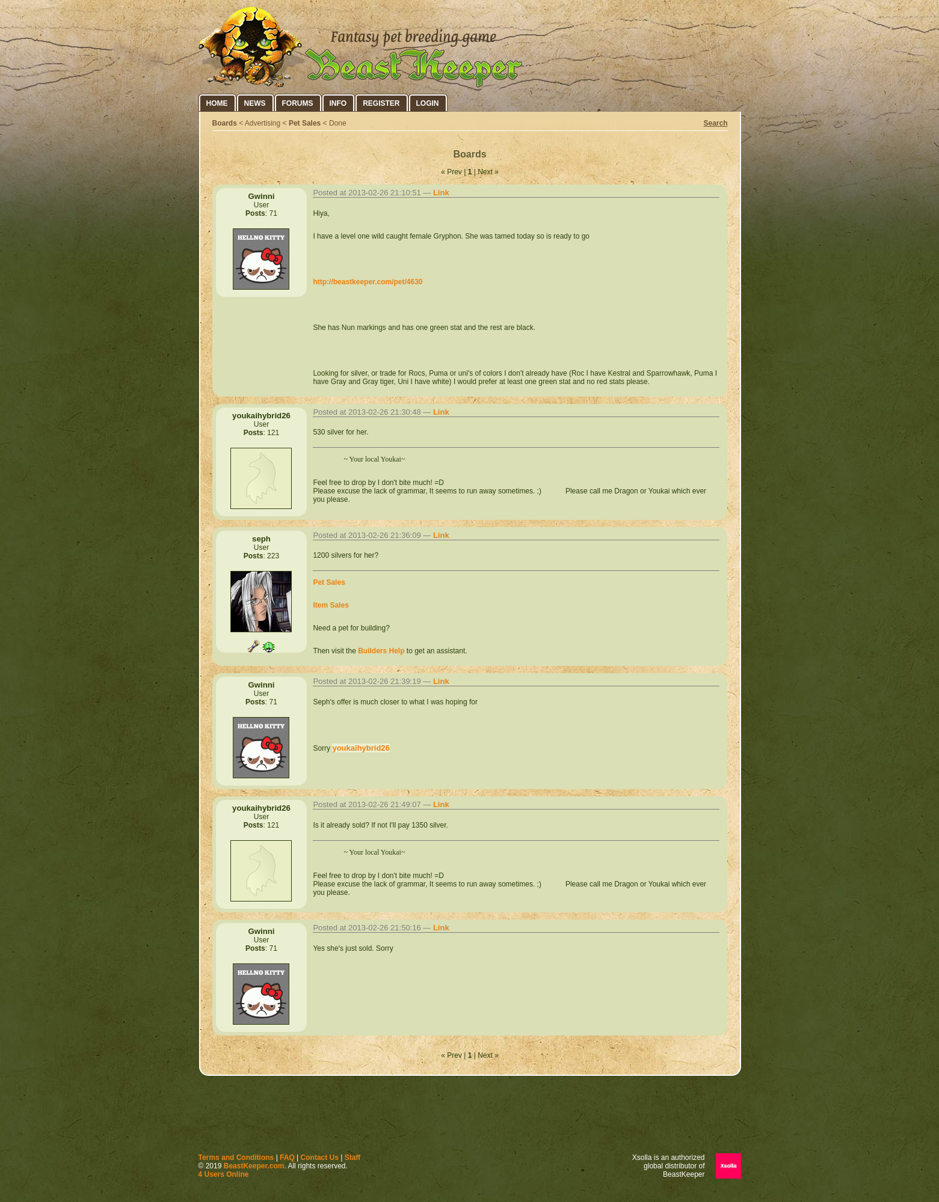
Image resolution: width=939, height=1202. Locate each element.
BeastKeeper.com (254, 1166)
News (255, 103)
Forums (297, 103)
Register (381, 103)
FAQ (287, 1157)
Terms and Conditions (236, 1157)
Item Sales (330, 605)
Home (217, 103)
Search (715, 123)
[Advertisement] (470, 1117)
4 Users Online (224, 1174)
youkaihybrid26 (360, 747)
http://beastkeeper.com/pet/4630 (367, 282)
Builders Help (381, 651)
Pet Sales (305, 123)
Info (338, 103)
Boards (224, 123)
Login (427, 103)
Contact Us (320, 1157)
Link (441, 192)
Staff (353, 1157)
